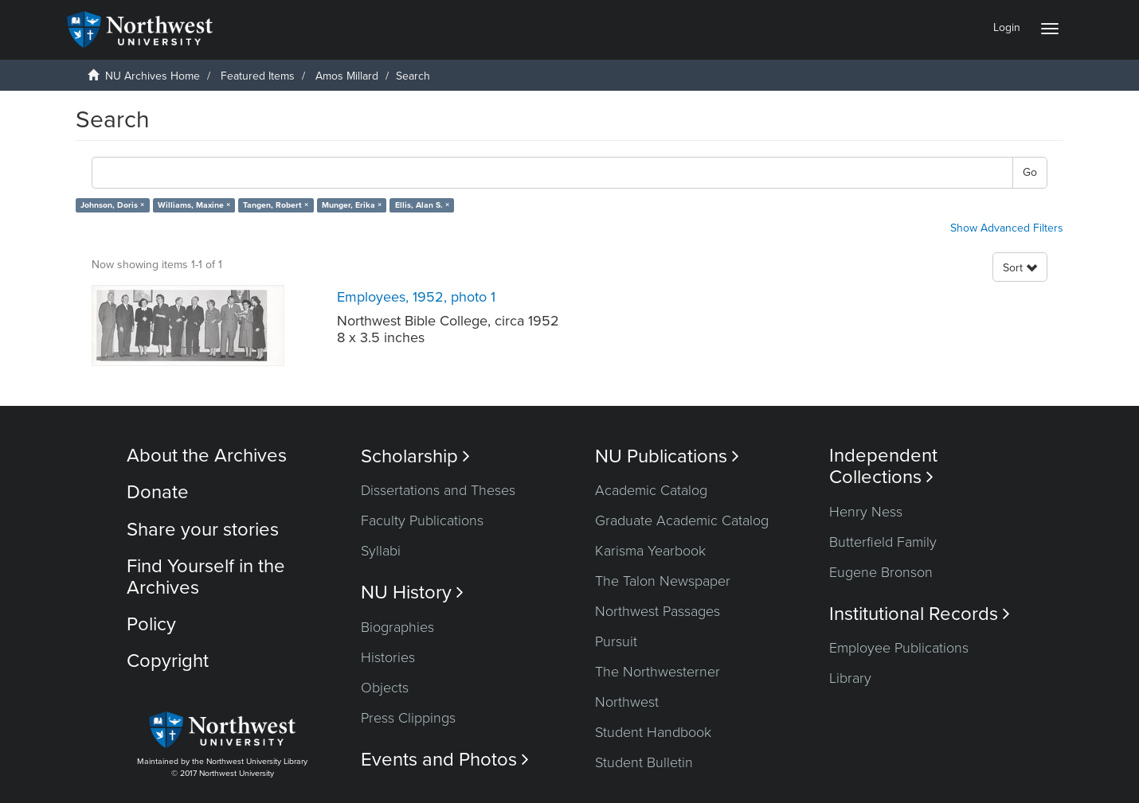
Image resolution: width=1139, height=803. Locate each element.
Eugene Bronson (881, 572)
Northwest (627, 702)
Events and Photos (445, 759)
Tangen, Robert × (275, 205)
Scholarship (415, 456)
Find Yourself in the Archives (206, 576)
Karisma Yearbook (650, 550)
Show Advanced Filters (1006, 228)
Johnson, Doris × (112, 205)
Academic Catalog (651, 490)
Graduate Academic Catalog (682, 520)
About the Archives (207, 455)
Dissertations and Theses (438, 490)
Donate (158, 492)
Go (1030, 172)
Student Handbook (653, 732)
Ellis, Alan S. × (422, 205)
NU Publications (667, 456)
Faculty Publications (422, 520)
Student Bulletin (644, 762)
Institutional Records (919, 614)
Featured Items (258, 76)
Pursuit (616, 641)
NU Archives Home (152, 76)
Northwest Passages (657, 611)
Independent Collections (883, 466)
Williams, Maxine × (194, 205)
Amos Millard (346, 76)
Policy (151, 624)
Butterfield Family (883, 542)
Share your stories (203, 529)
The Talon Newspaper (662, 581)
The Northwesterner (657, 671)
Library (850, 678)
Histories (388, 657)
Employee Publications (899, 648)
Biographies (397, 627)
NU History (412, 592)
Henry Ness (865, 511)
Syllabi (381, 550)
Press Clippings (408, 718)
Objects (385, 687)
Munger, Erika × (352, 205)
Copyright (168, 660)
